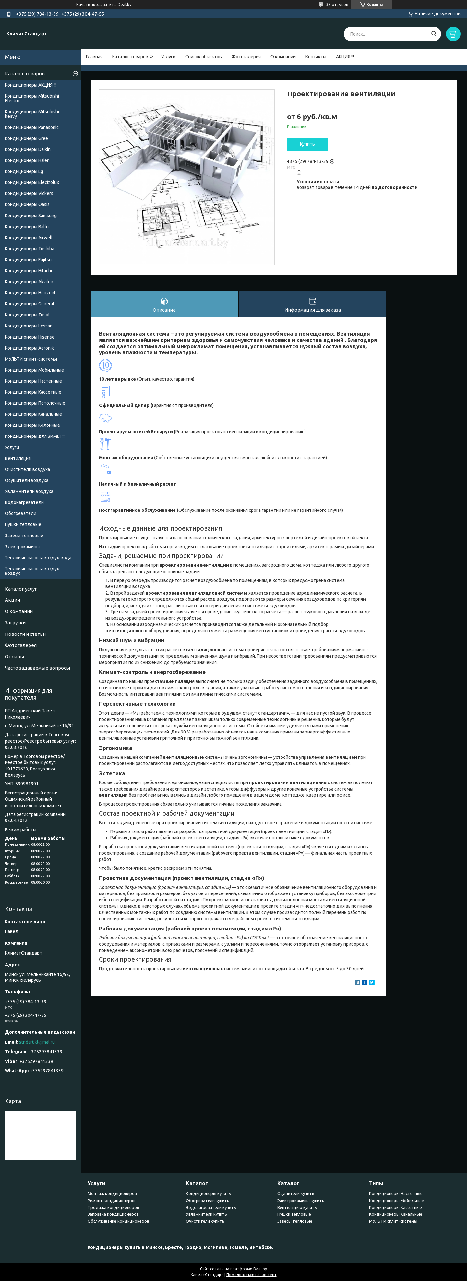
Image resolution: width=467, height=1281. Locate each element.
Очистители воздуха (27, 469)
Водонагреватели (24, 502)
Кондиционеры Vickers (29, 193)
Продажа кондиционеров (113, 1207)
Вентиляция (18, 458)
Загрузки (15, 622)
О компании (283, 56)
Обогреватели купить (207, 1200)
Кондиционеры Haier (27, 160)
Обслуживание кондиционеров (118, 1221)
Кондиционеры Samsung (31, 215)
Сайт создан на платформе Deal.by (233, 1269)
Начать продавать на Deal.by (103, 4)
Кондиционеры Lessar (28, 325)
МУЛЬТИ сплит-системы (31, 359)
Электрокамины (22, 546)
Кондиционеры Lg (24, 171)
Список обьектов (203, 56)
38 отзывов (337, 4)
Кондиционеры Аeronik (29, 348)
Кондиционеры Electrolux (32, 182)
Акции (12, 600)
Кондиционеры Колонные (32, 425)
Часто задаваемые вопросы (37, 668)
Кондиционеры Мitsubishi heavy (32, 114)
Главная (94, 56)
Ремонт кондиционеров (112, 1200)
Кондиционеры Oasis (27, 204)
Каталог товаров (130, 56)
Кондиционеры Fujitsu (28, 259)
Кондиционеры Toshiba (29, 248)
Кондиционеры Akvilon (29, 281)
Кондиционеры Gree (26, 138)
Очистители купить (205, 1221)
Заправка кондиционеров (113, 1214)
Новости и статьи (25, 634)
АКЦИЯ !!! (345, 56)
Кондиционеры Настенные (33, 381)
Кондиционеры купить (208, 1193)
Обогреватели (20, 513)
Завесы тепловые (24, 535)
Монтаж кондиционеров (112, 1193)
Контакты (315, 56)
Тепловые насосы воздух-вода (38, 557)
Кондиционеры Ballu (27, 226)
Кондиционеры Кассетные (33, 392)
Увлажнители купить (206, 1214)
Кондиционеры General (29, 303)
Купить (307, 144)
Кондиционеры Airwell (29, 237)
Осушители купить (295, 1193)
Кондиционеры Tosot (27, 314)
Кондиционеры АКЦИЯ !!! (30, 85)
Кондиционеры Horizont (30, 292)
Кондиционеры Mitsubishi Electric (32, 98)
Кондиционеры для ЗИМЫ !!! (35, 436)
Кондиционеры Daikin (28, 149)
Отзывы (14, 656)
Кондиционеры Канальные (33, 414)
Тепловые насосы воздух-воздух (33, 571)
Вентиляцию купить (297, 1207)
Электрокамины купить (300, 1200)
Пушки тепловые (23, 524)
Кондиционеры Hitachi (28, 270)
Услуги (168, 56)
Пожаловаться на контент (251, 1275)
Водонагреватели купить (211, 1207)
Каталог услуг (21, 589)
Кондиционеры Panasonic (32, 127)
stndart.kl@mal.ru (37, 1042)
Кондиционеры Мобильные (34, 370)
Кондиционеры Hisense (29, 336)
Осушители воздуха (26, 480)
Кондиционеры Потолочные (35, 403)
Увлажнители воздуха (29, 491)
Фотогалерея (246, 56)
